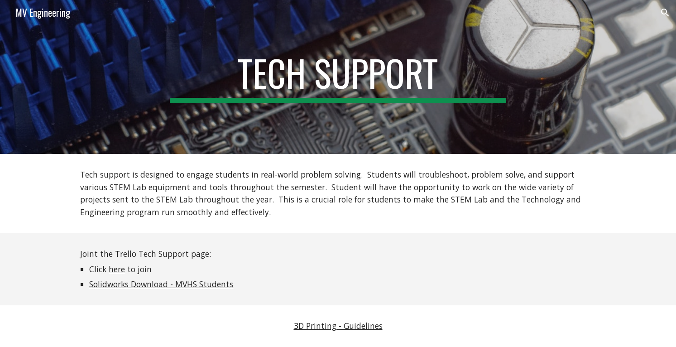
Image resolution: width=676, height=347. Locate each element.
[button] (665, 13)
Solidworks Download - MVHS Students (161, 284)
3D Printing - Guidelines (338, 325)
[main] (338, 77)
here (117, 269)
